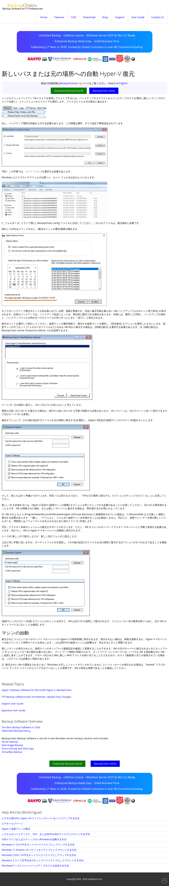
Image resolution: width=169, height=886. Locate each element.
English (123, 83)
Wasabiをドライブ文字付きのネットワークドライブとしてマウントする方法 (43, 860)
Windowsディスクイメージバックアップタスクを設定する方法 (35, 865)
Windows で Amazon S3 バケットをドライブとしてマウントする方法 (39, 849)
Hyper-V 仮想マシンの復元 (16, 828)
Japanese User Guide (13, 710)
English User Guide (12, 703)
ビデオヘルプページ (12, 823)
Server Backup (10, 741)
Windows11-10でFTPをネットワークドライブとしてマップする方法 (38, 844)
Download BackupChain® (68, 90)
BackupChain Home (104, 90)
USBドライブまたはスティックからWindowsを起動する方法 (34, 839)
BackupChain (67, 83)
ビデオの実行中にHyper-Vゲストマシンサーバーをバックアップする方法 (40, 818)
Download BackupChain (16, 730)
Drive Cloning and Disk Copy (18, 748)
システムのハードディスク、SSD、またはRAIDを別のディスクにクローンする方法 (46, 834)
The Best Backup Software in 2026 (21, 727)
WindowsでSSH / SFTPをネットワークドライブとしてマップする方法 (39, 855)
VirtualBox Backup (12, 752)
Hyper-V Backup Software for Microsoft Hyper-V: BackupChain (37, 690)
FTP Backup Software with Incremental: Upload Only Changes (36, 696)
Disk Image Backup (12, 745)
